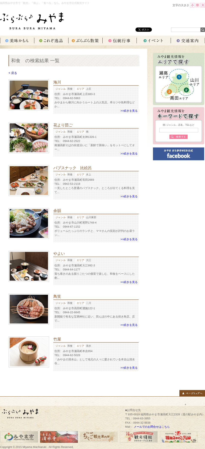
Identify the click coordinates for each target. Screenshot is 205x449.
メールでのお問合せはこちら (152, 426)
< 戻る (13, 73)
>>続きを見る (129, 110)
